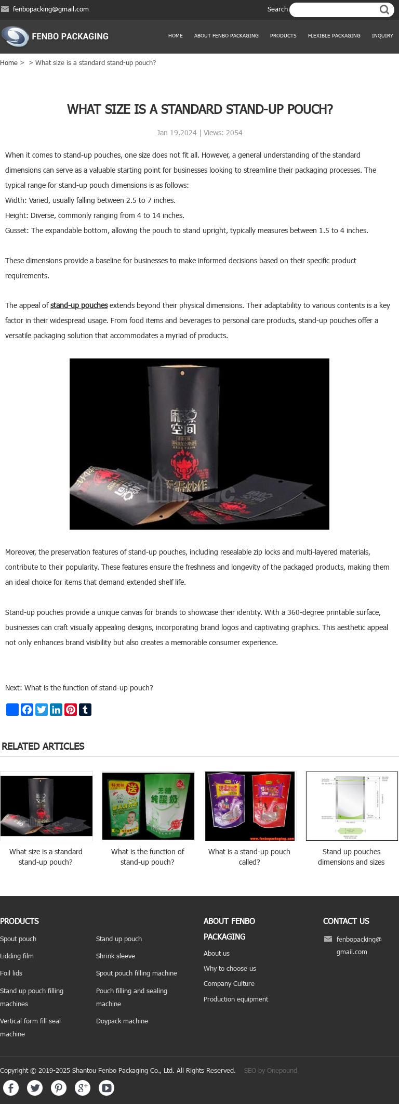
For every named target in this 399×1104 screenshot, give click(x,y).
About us (217, 953)
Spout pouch (18, 938)
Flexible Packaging (334, 35)
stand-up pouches (79, 305)
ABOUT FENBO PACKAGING (226, 35)
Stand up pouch (119, 938)
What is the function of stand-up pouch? (87, 687)
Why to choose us (230, 968)
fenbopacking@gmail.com (51, 9)
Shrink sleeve (115, 956)
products (283, 35)
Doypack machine (122, 1021)
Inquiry (382, 35)
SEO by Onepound (270, 1070)
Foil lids (11, 973)
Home (175, 35)
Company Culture (229, 983)
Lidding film (17, 956)
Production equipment (236, 999)
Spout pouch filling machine (136, 973)
